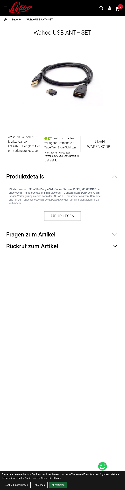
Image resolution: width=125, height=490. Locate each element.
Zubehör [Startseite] (17, 19)
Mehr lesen (62, 216)
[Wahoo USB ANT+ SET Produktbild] (62, 81)
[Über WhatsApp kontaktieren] (102, 466)
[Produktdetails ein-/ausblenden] (62, 176)
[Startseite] (5, 20)
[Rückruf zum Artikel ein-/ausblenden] (62, 246)
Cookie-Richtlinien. (51, 478)
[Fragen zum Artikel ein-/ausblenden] (62, 234)
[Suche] (101, 8)
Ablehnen (40, 485)
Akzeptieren (58, 485)
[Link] (5, 7)
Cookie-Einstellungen (16, 485)
